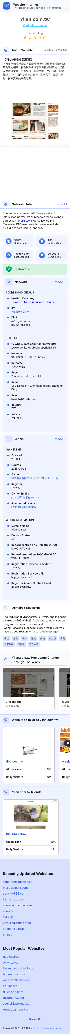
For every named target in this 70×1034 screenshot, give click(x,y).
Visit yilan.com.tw (35, 25)
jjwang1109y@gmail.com (25, 497)
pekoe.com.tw (16, 834)
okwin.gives (11, 962)
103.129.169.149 (20, 311)
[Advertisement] (35, 91)
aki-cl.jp (8, 917)
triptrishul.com (13, 899)
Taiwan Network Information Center (32, 302)
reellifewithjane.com (16, 980)
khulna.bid (10, 986)
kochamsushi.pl (14, 929)
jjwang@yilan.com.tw (23, 506)
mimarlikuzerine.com (17, 905)
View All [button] (62, 204)
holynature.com (14, 974)
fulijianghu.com (13, 998)
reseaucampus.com (16, 1009)
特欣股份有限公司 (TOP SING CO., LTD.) (34, 478)
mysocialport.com (15, 887)
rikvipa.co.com (13, 992)
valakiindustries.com (17, 923)
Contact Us (35, 1019)
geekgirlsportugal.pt (16, 1003)
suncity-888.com (14, 893)
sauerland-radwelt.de (17, 882)
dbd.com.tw (14, 761)
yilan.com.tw (28, 220)
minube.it (9, 911)
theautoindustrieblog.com (20, 968)
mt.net (7, 934)
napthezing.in (12, 956)
